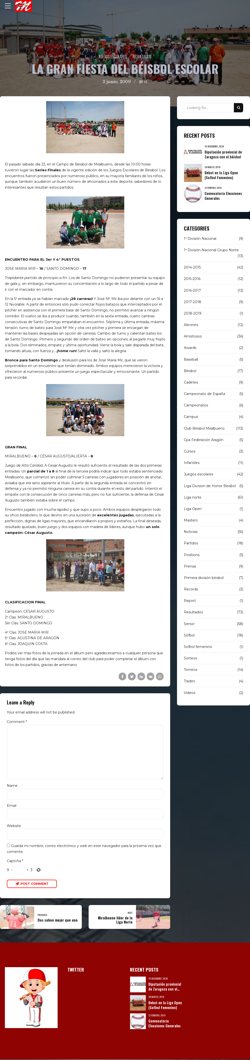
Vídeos (189, 693)
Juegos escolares (113, 56)
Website (14, 826)
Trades (189, 681)
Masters (191, 520)
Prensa (190, 566)
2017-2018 (192, 302)
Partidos (191, 543)
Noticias (191, 532)
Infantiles (191, 463)
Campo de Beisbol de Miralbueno (84, 164)
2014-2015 (192, 267)
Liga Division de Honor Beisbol (210, 486)
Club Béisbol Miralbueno (204, 428)
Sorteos (190, 658)
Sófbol (189, 635)
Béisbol (190, 371)
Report (190, 600)
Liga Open (193, 509)
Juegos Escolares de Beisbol (133, 170)
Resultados (142, 56)
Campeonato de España (204, 394)
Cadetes (191, 382)
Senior (189, 624)
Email (11, 806)
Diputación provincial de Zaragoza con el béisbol (223, 154)
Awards (190, 348)
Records (191, 589)
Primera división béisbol (204, 578)
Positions (191, 555)
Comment (17, 722)
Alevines (191, 325)
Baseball (191, 359)
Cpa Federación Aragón (203, 440)
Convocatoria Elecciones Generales (223, 196)
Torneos (190, 669)
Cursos (189, 451)
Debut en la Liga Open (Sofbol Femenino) (221, 175)
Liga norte (192, 497)
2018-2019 (192, 313)
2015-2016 (192, 279)
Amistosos (193, 336)
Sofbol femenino (198, 647)
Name (12, 786)
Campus (191, 416)
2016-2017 (192, 290)
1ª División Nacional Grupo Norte (211, 250)
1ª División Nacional (200, 238)
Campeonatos (196, 405)
